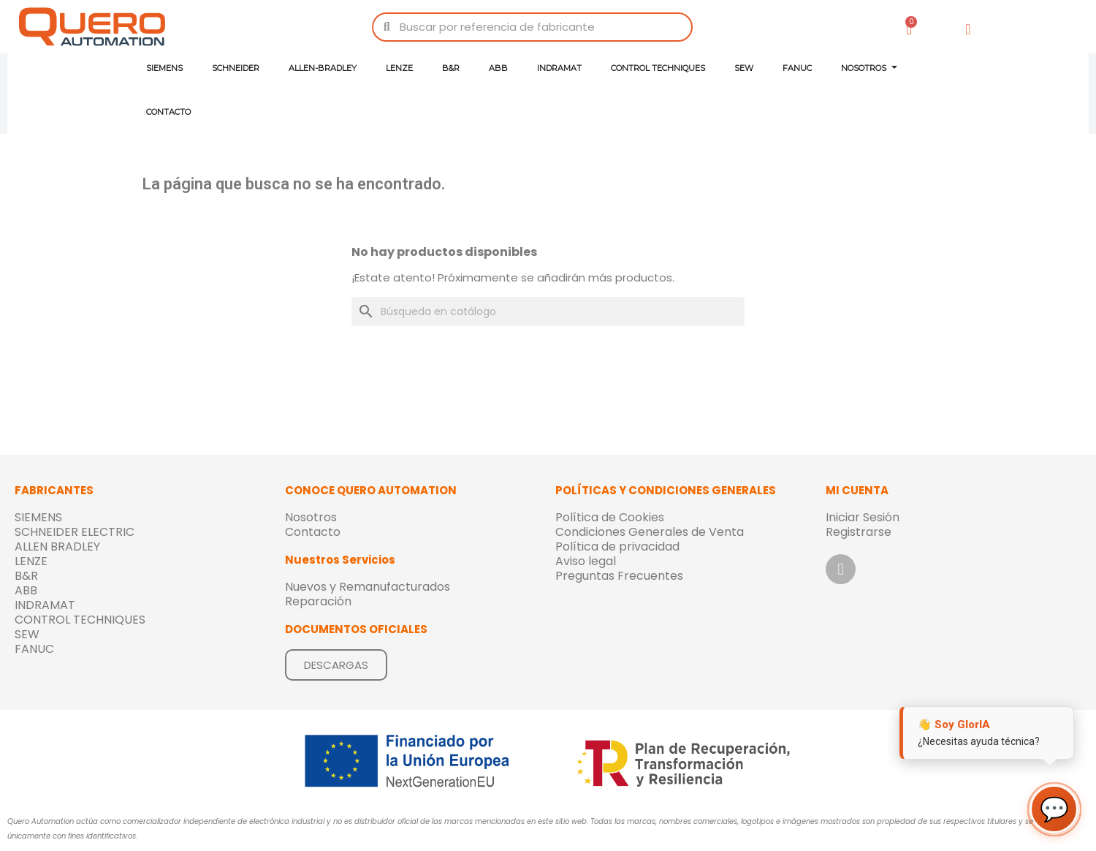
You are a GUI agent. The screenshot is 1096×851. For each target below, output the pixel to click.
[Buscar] (548, 311)
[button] (336, 665)
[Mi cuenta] (968, 29)
